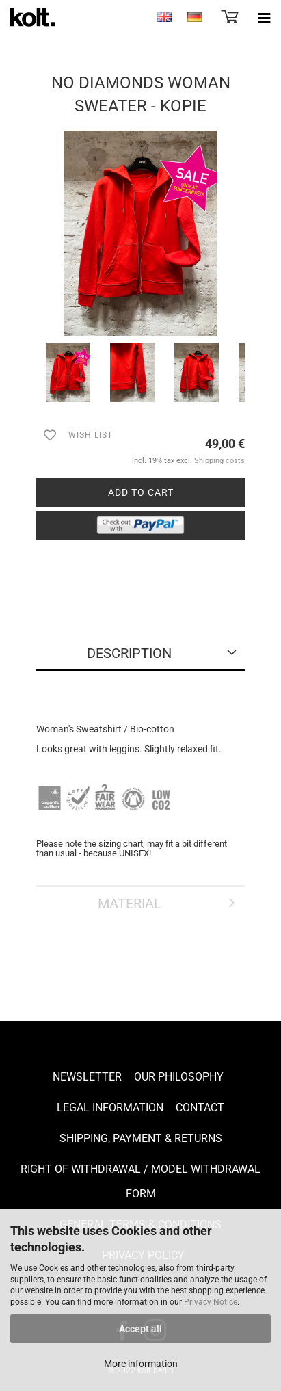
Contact (200, 1107)
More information (141, 1363)
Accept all (140, 1328)
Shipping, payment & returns (140, 1138)
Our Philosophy (179, 1076)
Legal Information (110, 1107)
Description (129, 653)
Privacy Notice (210, 1302)
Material (129, 903)
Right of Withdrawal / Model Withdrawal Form (140, 1182)
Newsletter (87, 1076)
